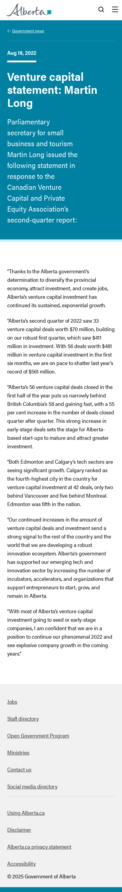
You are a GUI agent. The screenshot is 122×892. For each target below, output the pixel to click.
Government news (28, 31)
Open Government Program (38, 735)
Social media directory (32, 786)
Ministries (18, 752)
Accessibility (21, 863)
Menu (115, 10)
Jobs (12, 701)
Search (101, 10)
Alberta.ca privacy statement (39, 846)
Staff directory (23, 718)
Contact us (19, 769)
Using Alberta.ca (26, 812)
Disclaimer (19, 829)
